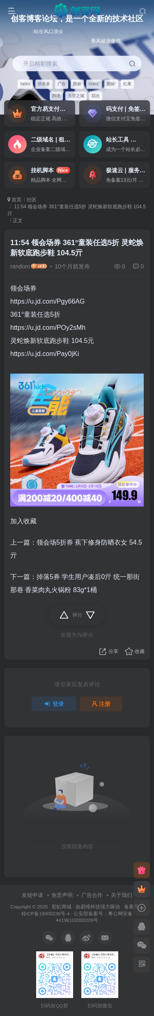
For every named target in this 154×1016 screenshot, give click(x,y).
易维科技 (90, 906)
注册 (101, 704)
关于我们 (121, 895)
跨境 (56, 95)
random (20, 266)
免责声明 (62, 895)
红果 (127, 83)
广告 (61, 83)
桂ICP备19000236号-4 (45, 913)
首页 (14, 200)
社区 (32, 200)
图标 (77, 83)
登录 (54, 704)
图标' (111, 83)
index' (94, 83)
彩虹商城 (61, 906)
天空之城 (76, 95)
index (25, 83)
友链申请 (32, 895)
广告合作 (92, 895)
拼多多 (44, 83)
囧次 (96, 95)
